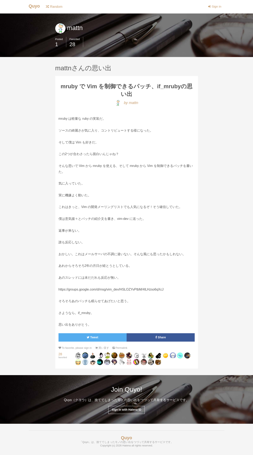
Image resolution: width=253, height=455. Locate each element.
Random (54, 6)
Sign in (214, 6)
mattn (69, 27)
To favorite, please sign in (76, 348)
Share (160, 338)
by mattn (126, 103)
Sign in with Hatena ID (126, 411)
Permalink (123, 348)
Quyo (34, 6)
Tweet (92, 338)
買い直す (104, 348)
